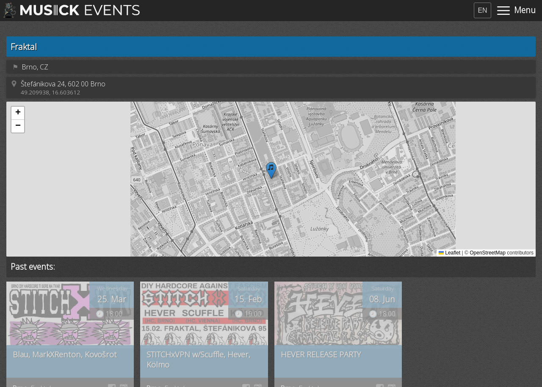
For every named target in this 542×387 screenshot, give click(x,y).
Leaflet (449, 253)
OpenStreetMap (488, 253)
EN (482, 10)
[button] (271, 170)
